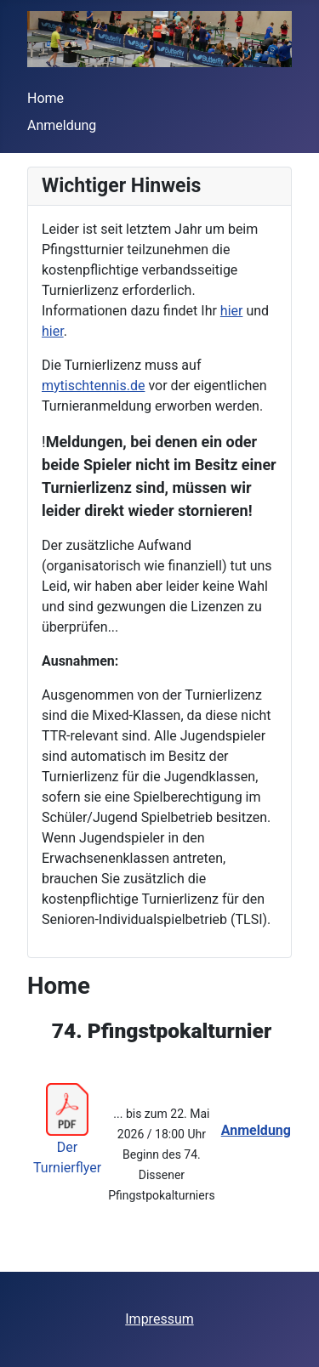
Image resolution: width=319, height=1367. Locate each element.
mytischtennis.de (93, 385)
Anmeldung (61, 125)
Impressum (159, 1319)
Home (45, 98)
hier (231, 311)
